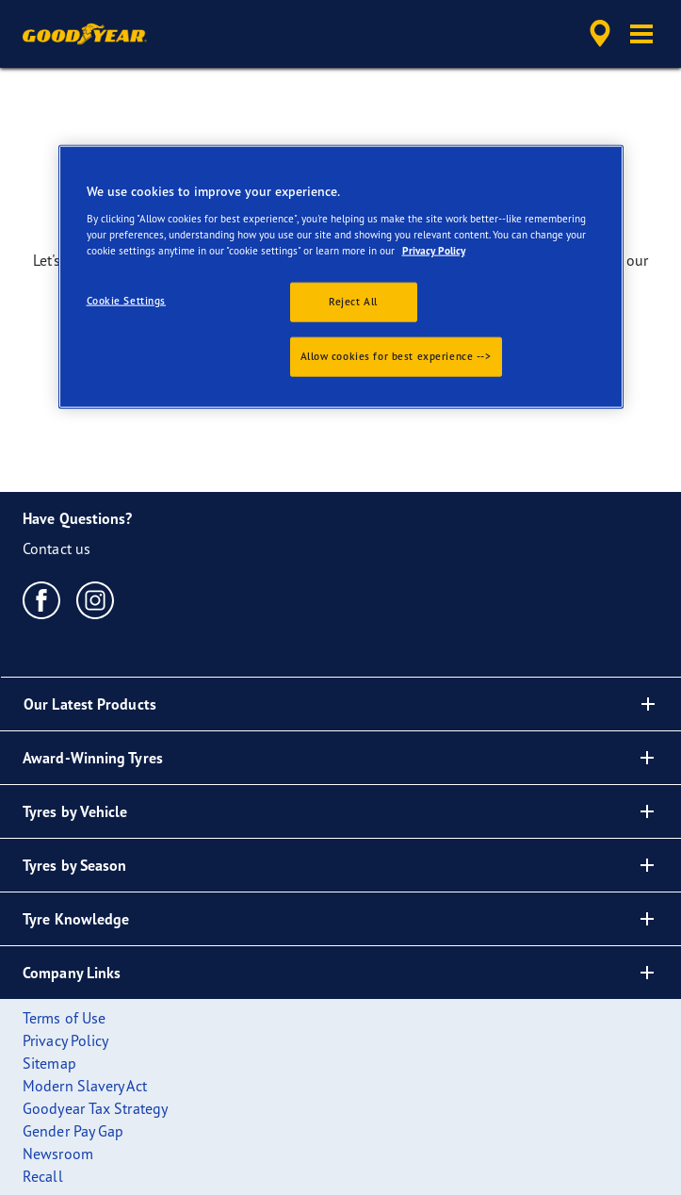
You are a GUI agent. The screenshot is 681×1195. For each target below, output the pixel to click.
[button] (641, 34)
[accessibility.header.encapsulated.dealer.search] (600, 34)
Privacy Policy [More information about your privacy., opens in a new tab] (433, 250)
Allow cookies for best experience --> (396, 356)
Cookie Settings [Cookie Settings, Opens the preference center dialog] (127, 300)
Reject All (353, 301)
